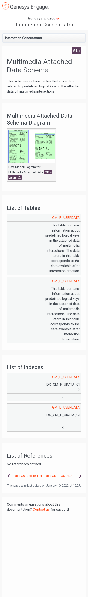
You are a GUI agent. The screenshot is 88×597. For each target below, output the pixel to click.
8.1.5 (76, 50)
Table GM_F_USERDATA (60, 476)
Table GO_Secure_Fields (28, 476)
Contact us (41, 509)
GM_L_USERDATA (66, 281)
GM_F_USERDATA (66, 218)
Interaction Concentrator (44, 25)
